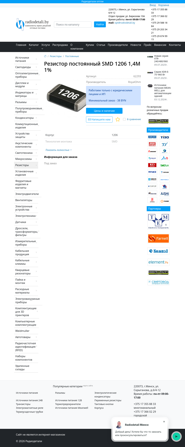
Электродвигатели (27, 194)
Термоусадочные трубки (29, 411)
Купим (90, 45)
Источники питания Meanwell (71, 407)
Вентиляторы (23, 200)
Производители (118, 45)
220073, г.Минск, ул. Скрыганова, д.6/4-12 (147, 388)
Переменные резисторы (108, 400)
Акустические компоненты (24, 144)
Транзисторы (23, 404)
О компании (76, 46)
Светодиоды (23, 67)
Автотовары (22, 337)
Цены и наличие (104, 111)
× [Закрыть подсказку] (164, 421)
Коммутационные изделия (26, 125)
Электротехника (25, 216)
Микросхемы (23, 159)
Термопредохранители (68, 404)
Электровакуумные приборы (27, 300)
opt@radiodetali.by (125, 22)
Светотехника (24, 153)
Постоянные (72, 56)
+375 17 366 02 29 (145, 411)
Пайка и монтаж (20, 281)
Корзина (163, 5)
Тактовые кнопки (104, 404)
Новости (135, 45)
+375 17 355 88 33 (145, 404)
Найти (100, 24)
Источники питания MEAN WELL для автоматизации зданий (162, 91)
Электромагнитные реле (29, 407)
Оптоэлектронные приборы (26, 75)
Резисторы (22, 165)
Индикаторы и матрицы (24, 94)
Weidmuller (22, 331)
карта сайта (88, 385)
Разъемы (21, 102)
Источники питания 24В (29, 400)
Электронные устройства (23, 208)
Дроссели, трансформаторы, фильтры (26, 231)
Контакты (175, 45)
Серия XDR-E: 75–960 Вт (161, 73)
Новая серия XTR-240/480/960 (161, 59)
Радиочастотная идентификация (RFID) (25, 346)
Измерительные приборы (25, 242)
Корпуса (99, 407)
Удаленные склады (22, 367)
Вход (153, 5)
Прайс (147, 45)
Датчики (20, 222)
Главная (21, 45)
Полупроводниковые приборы (28, 110)
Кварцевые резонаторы (23, 271)
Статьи (101, 45)
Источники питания (22, 59)
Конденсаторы (24, 118)
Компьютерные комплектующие (25, 323)
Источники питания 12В (68, 400)
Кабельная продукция (22, 252)
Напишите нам (99, 119)
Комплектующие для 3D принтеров (25, 311)
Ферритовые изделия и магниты (23, 184)
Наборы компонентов (23, 357)
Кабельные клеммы (22, 262)
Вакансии (160, 45)
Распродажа (60, 45)
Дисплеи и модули (22, 84)
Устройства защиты (22, 135)
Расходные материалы (22, 290)
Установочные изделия (24, 173)
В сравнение (134, 119)
